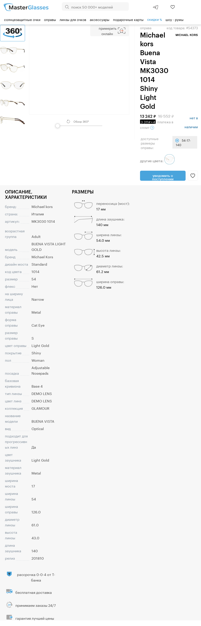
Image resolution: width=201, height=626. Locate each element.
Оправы (50, 19)
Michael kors (42, 206)
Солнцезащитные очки (22, 19)
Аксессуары (99, 19)
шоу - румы (174, 19)
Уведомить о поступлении (163, 177)
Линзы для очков (73, 19)
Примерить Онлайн (107, 30)
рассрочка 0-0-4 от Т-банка (36, 576)
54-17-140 (183, 142)
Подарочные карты (128, 19)
